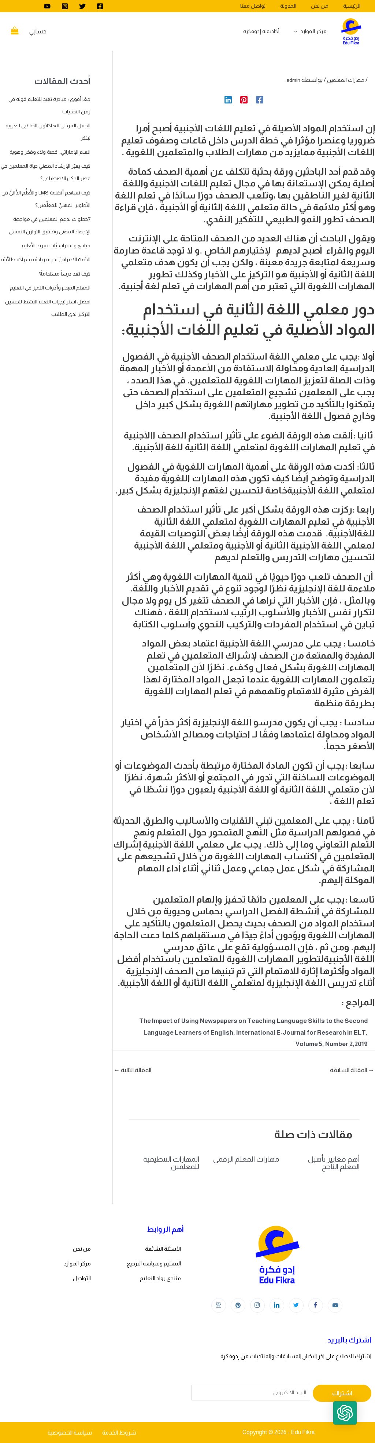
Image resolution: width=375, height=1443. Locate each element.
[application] (299, 31)
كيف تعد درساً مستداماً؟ (60, 323)
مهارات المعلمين (343, 79)
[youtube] (47, 6)
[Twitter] (82, 6)
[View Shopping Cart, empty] (14, 31)
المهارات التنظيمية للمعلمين (171, 1162)
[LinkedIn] (277, 1305)
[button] (352, 1420)
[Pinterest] (244, 99)
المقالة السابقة (352, 1070)
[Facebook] (100, 6)
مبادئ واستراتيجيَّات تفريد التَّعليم (50, 282)
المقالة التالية (132, 1070)
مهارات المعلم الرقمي (246, 1159)
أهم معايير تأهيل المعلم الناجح (334, 1162)
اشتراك (342, 1393)
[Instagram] (65, 6)
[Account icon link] (38, 31)
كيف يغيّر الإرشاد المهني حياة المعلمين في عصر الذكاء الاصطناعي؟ (54, 191)
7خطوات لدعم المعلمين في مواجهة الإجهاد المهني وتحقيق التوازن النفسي (45, 256)
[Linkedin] (228, 99)
